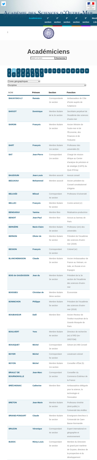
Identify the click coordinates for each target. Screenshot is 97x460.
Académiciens (35, 18)
